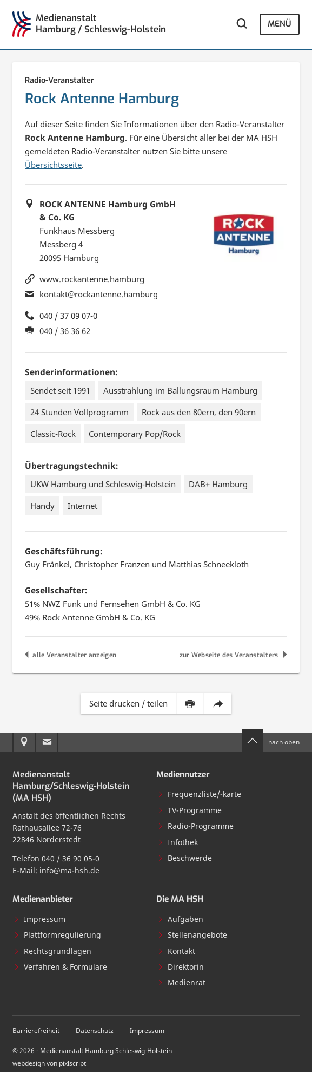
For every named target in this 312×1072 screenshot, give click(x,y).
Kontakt (176, 951)
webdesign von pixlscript (49, 1063)
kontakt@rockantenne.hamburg (98, 294)
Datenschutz (95, 1030)
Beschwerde (184, 858)
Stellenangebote (192, 935)
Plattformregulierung (57, 935)
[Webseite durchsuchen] (241, 24)
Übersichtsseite (53, 165)
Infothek (177, 842)
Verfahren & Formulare (60, 967)
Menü (279, 23)
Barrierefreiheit (35, 1030)
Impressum (39, 919)
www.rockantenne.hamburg (91, 279)
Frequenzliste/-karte (199, 794)
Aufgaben (180, 919)
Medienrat (181, 982)
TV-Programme (189, 810)
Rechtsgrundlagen (52, 951)
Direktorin (180, 967)
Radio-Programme (195, 826)
